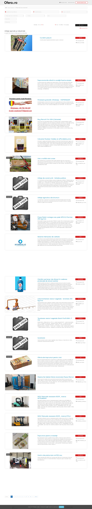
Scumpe (67, 24)
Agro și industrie (11, 7)
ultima (36, 496)
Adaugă (81, 2)
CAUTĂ (81, 25)
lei (40, 24)
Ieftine (61, 24)
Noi (57, 24)
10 (30, 496)
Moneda (35, 24)
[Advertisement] (43, 65)
